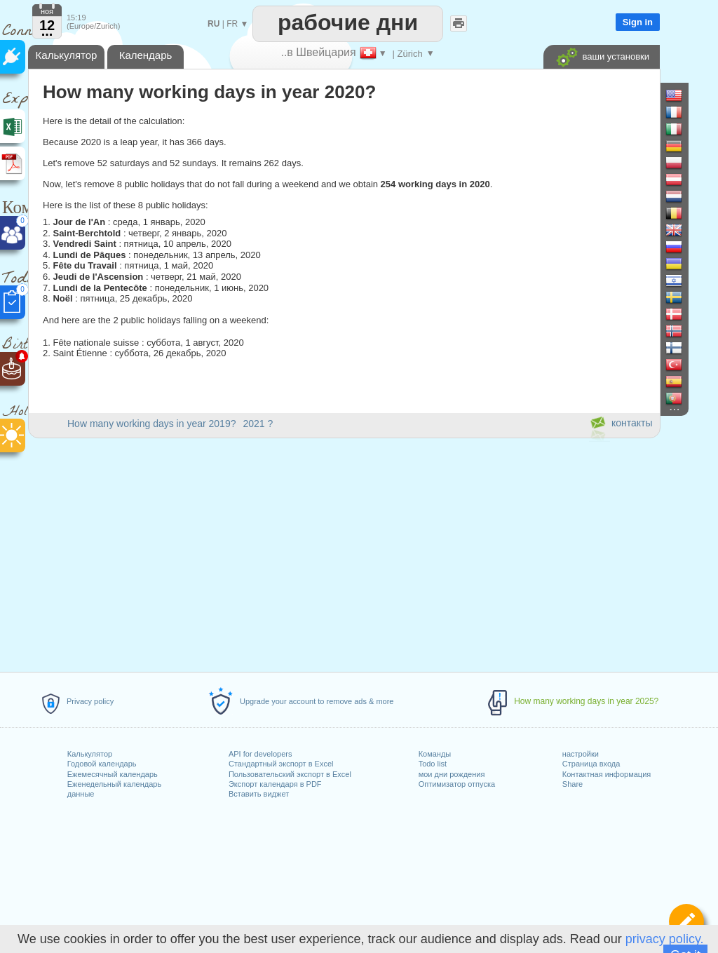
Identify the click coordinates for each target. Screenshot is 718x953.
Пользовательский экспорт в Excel (290, 774)
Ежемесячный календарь (112, 774)
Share (572, 784)
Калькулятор (89, 754)
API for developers (260, 754)
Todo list (433, 763)
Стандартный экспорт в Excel (281, 763)
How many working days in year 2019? (151, 423)
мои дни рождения (452, 774)
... (47, 31)
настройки (580, 754)
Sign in (638, 22)
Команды (435, 754)
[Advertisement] (343, 552)
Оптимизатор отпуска (457, 784)
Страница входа (591, 763)
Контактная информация (606, 774)
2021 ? (258, 423)
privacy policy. (664, 939)
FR (232, 24)
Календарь (145, 55)
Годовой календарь (102, 763)
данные (81, 794)
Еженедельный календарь (114, 784)
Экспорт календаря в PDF (275, 784)
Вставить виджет (259, 794)
